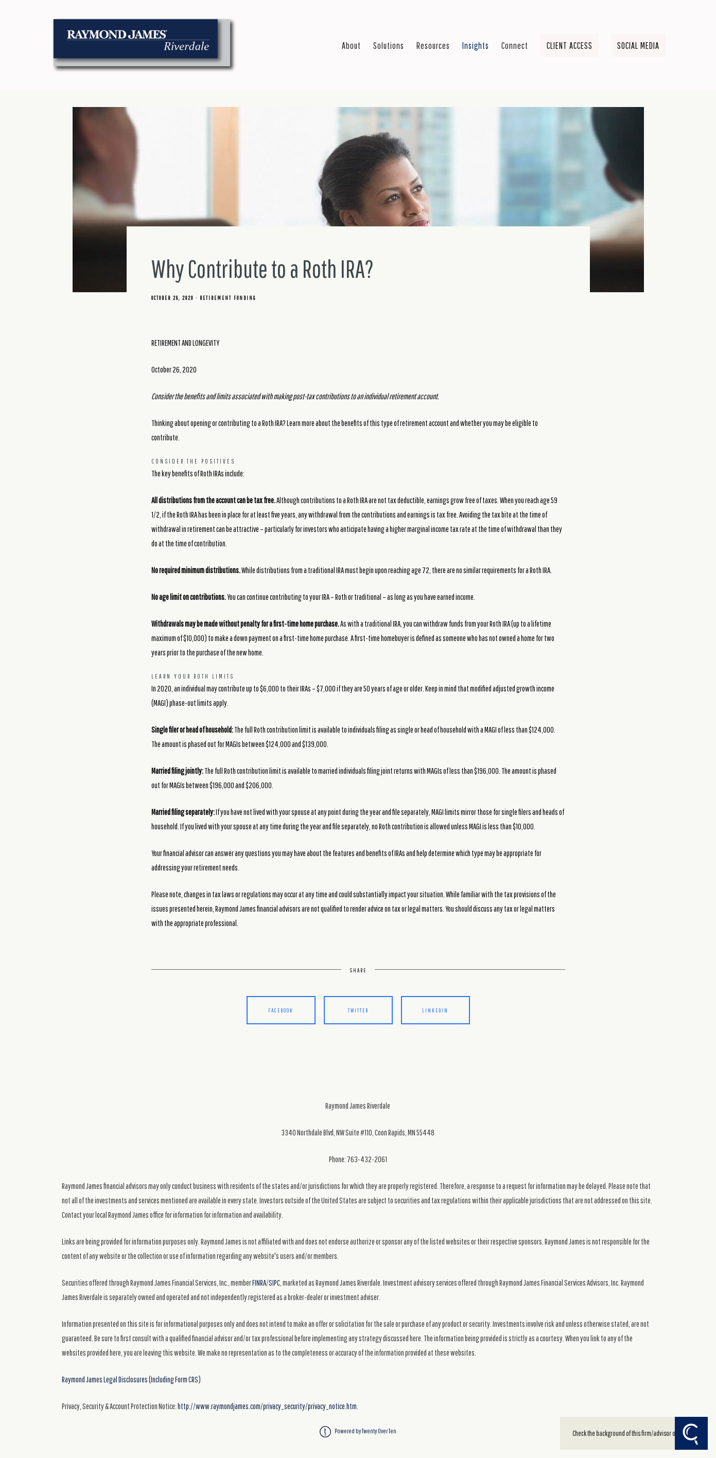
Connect (514, 45)
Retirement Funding (228, 298)
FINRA (259, 1282)
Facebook (280, 1010)
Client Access (569, 45)
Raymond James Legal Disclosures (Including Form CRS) (131, 1379)
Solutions (388, 45)
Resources (433, 45)
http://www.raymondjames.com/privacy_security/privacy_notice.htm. (268, 1406)
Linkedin (435, 1010)
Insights (475, 45)
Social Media (638, 45)
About (351, 45)
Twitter (358, 1010)
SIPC (274, 1282)
